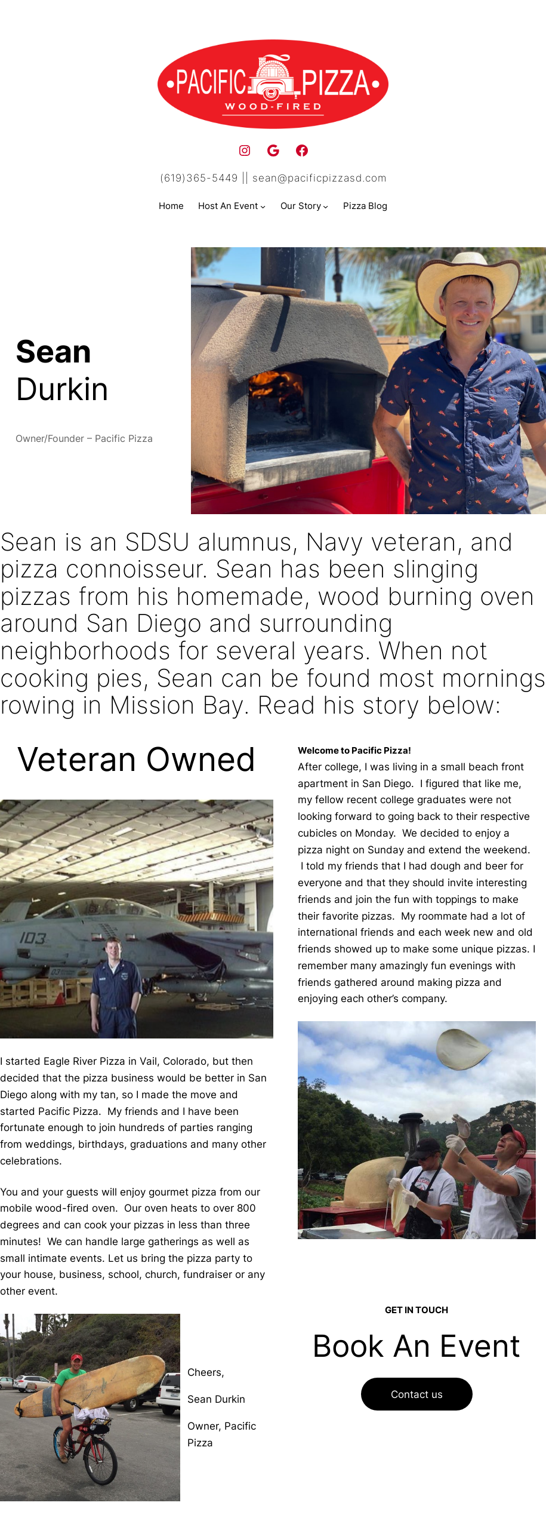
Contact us (417, 1394)
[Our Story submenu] (325, 206)
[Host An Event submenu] (263, 206)
